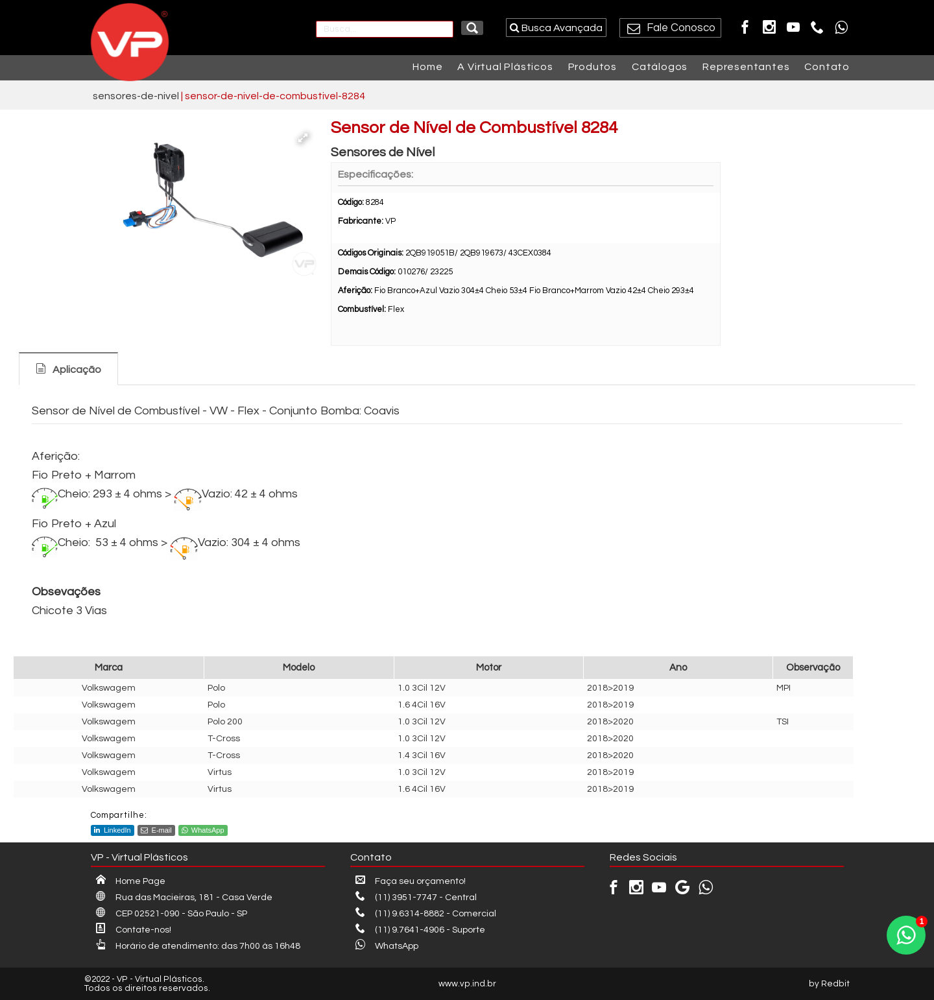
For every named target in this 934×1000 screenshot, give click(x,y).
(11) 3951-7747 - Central (416, 897)
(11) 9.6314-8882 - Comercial (425, 913)
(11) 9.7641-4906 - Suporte (420, 930)
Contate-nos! (133, 930)
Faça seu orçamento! (410, 881)
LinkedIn (112, 830)
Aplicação (77, 369)
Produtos (592, 67)
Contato (827, 67)
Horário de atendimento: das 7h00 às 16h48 (198, 946)
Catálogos (660, 67)
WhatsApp (203, 830)
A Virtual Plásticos (505, 67)
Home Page (130, 881)
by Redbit (829, 983)
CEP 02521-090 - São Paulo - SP (171, 913)
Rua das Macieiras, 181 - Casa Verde (184, 897)
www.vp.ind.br (467, 983)
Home (427, 67)
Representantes (745, 67)
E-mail (156, 830)
